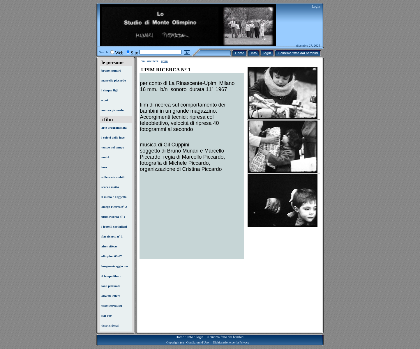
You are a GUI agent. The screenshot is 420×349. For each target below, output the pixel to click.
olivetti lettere (110, 295)
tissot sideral (110, 325)
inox (104, 167)
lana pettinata (110, 286)
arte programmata (114, 127)
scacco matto (110, 187)
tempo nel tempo (112, 147)
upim (164, 61)
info (190, 337)
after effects (109, 246)
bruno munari (111, 70)
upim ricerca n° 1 (113, 216)
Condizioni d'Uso (197, 342)
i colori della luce (113, 137)
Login (316, 6)
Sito (134, 52)
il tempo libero (111, 276)
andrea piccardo (112, 110)
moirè (105, 157)
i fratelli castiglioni (114, 226)
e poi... (105, 100)
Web (119, 52)
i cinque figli (109, 90)
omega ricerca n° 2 (114, 206)
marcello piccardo (113, 80)
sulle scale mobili (112, 177)
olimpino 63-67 (111, 256)
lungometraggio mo (114, 266)
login (200, 337)
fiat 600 (106, 315)
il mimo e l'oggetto (113, 197)
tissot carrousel (111, 305)
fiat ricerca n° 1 (112, 236)
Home (180, 337)
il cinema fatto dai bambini (225, 337)
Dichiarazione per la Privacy (231, 342)
